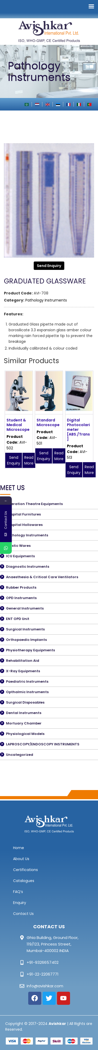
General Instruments (25, 608)
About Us (21, 858)
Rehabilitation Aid (22, 660)
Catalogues (23, 880)
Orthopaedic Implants (26, 639)
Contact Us (23, 913)
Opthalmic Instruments (27, 691)
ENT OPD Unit (17, 618)
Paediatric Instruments (27, 681)
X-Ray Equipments (23, 671)
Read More (28, 460)
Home (18, 847)
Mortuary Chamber (24, 723)
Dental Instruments (23, 712)
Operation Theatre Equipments (34, 503)
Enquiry (19, 902)
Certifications (25, 869)
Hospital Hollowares (24, 524)
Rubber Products (21, 587)
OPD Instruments (21, 597)
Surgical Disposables (25, 702)
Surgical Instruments (25, 629)
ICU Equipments (20, 556)
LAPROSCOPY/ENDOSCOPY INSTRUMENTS (42, 744)
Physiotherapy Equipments (30, 650)
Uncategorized (19, 754)
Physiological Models (25, 733)
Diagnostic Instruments (27, 566)
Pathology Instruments (46, 300)
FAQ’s (18, 891)
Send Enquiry (49, 265)
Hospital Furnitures (23, 514)
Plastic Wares (18, 545)
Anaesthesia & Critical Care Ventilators (42, 577)
